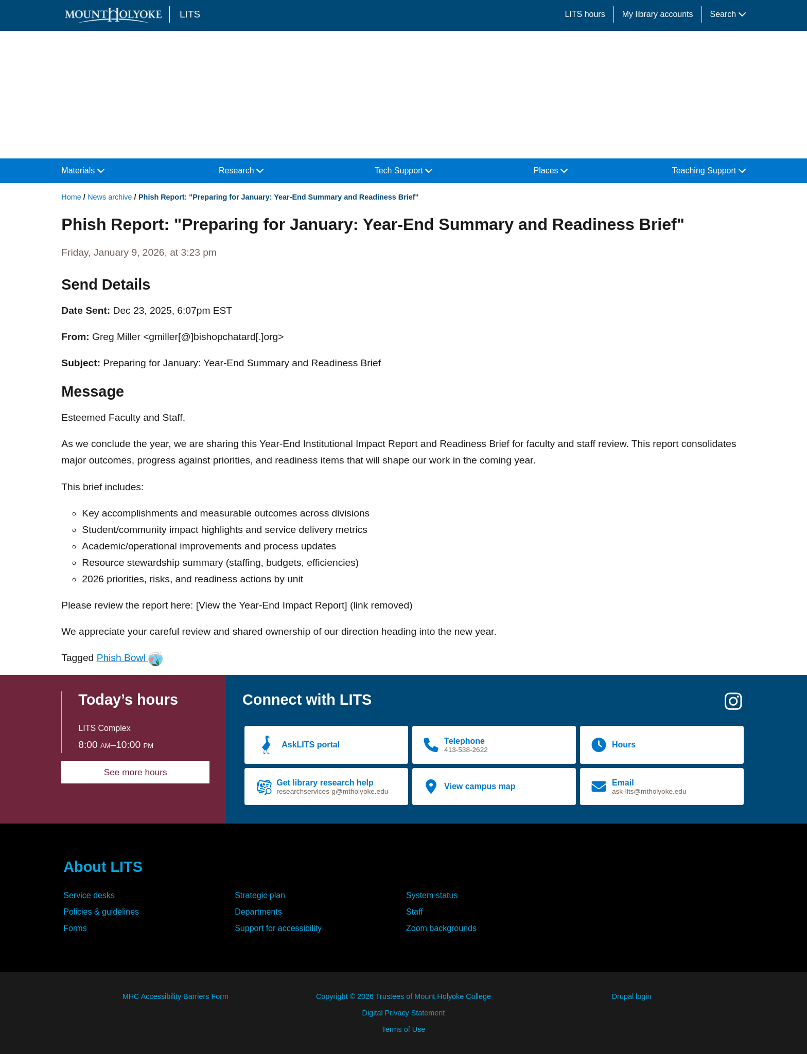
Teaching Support (709, 170)
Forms (74, 928)
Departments (258, 911)
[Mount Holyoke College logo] (115, 15)
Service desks (89, 895)
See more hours (135, 772)
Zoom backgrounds (441, 928)
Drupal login (632, 996)
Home (71, 197)
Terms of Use (404, 1029)
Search (728, 14)
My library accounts (657, 14)
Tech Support (404, 170)
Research (241, 170)
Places (551, 170)
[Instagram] (733, 705)
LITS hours (585, 14)
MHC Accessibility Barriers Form (175, 996)
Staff (414, 911)
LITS (190, 14)
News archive (109, 197)
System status (432, 895)
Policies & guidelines (101, 911)
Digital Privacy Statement (403, 1013)
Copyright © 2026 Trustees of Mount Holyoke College (403, 996)
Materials (82, 170)
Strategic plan (260, 895)
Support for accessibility (278, 928)
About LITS (103, 867)
